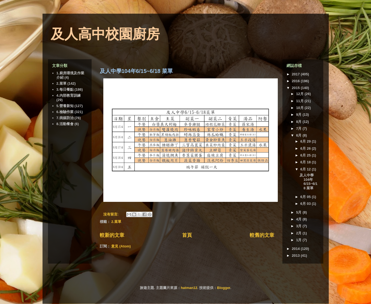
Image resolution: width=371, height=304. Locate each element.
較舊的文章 (262, 235)
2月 (299, 233)
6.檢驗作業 (65, 112)
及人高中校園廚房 (105, 34)
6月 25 (306, 155)
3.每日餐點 (65, 89)
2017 (296, 74)
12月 (300, 94)
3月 (299, 226)
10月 (300, 108)
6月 (299, 135)
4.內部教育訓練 (68, 95)
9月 (299, 115)
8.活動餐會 (65, 124)
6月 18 (306, 162)
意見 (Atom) (121, 246)
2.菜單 (116, 222)
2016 (296, 81)
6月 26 (306, 148)
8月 (299, 122)
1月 (299, 240)
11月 (300, 101)
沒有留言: (111, 214)
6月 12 (306, 169)
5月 (299, 212)
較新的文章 (112, 235)
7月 (299, 128)
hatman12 (189, 288)
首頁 (187, 235)
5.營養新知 (65, 106)
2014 (296, 249)
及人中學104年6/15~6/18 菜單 (136, 71)
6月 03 (306, 204)
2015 (296, 88)
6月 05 (306, 197)
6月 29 (306, 141)
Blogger (223, 288)
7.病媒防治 (65, 118)
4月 (299, 219)
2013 (296, 255)
